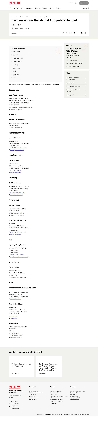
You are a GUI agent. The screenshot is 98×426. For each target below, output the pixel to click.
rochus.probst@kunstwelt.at (18, 232)
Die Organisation (33, 400)
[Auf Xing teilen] (74, 33)
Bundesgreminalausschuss (76, 86)
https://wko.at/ (13, 415)
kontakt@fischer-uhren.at (17, 255)
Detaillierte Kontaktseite (73, 66)
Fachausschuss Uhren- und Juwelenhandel (76, 90)
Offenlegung (51, 424)
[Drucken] (85, 33)
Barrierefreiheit (58, 424)
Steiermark (16, 68)
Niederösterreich (18, 58)
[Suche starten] (75, 3)
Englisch (46, 424)
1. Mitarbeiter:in (54, 404)
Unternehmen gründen (55, 400)
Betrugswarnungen (75, 409)
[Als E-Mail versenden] (67, 33)
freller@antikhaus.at (15, 170)
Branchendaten (76, 82)
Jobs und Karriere (33, 407)
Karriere (45, 8)
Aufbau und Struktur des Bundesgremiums (76, 78)
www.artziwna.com (15, 337)
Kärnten (15, 55)
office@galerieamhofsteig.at (18, 277)
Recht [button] (58, 8)
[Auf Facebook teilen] (78, 33)
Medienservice (33, 409)
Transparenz (32, 404)
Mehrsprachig (40, 424)
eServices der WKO (75, 407)
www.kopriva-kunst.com (17, 150)
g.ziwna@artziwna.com (16, 335)
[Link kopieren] (63, 33)
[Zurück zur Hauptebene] (10, 8)
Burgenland (16, 51)
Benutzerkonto (74, 405)
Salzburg (15, 65)
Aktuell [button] (38, 8)
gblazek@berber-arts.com (17, 213)
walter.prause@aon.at (16, 127)
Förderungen (53, 412)
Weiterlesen (15, 383)
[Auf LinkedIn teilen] (70, 33)
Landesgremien (76, 95)
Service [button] (51, 8)
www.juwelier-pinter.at (16, 109)
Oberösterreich (17, 61)
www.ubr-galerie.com (16, 195)
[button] (85, 8)
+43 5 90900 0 (13, 411)
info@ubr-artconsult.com (17, 193)
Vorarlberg (16, 74)
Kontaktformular (14, 418)
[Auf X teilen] (81, 33)
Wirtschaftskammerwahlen (36, 402)
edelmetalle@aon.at (15, 299)
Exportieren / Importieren (56, 411)
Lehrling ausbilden (54, 402)
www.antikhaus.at (15, 172)
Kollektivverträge (74, 402)
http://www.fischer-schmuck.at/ (19, 257)
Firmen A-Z (73, 404)
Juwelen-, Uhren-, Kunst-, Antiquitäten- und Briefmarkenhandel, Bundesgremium (19, 8)
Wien (14, 78)
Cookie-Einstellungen (79, 424)
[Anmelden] (84, 3)
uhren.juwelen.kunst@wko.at (74, 63)
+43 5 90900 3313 (71, 61)
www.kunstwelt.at (15, 234)
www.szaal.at (13, 318)
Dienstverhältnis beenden (56, 409)
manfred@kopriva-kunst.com (18, 148)
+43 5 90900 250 (13, 413)
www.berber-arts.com (16, 215)
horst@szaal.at (14, 316)
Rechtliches (32, 405)
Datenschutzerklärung (68, 424)
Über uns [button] (29, 8)
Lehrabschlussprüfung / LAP (77, 400)
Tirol (14, 71)
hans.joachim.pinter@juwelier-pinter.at (21, 107)
